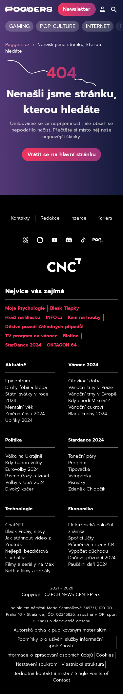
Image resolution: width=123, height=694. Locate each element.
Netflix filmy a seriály (28, 571)
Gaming (19, 26)
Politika (13, 440)
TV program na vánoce (31, 336)
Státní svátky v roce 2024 (27, 397)
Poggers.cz (20, 44)
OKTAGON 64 (62, 345)
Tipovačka (79, 469)
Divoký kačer (19, 489)
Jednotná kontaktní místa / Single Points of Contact (61, 676)
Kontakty (20, 218)
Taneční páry (82, 456)
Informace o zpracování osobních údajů (50, 655)
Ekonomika (80, 509)
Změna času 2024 (25, 414)
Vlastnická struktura (82, 664)
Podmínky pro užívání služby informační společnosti (60, 642)
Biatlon (71, 336)
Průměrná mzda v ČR (91, 544)
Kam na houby (84, 317)
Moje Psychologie (25, 308)
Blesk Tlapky (64, 308)
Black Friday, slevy (25, 531)
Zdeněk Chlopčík (87, 489)
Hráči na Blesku (22, 317)
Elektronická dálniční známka (90, 528)
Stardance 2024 (86, 440)
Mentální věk (19, 407)
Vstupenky (79, 476)
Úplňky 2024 (18, 420)
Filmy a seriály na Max (29, 564)
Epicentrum (17, 381)
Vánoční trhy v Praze (90, 387)
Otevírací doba (84, 381)
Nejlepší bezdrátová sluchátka (26, 554)
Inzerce (79, 218)
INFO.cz (54, 317)
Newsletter (77, 9)
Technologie (18, 509)
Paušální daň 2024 (88, 564)
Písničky (76, 482)
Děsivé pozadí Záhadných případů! (44, 326)
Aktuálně (15, 365)
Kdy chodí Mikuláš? (89, 400)
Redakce (50, 218)
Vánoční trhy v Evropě (92, 394)
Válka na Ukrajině (24, 456)
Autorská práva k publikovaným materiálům (60, 630)
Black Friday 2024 (87, 414)
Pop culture (57, 26)
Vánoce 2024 (83, 365)
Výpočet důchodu (88, 551)
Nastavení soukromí (37, 664)
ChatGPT (14, 525)
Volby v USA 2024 (25, 482)
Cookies (105, 655)
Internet (98, 26)
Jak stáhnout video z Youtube (28, 541)
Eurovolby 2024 (22, 469)
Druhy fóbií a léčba (26, 387)
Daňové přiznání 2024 (91, 558)
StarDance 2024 (23, 345)
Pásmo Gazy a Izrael (27, 476)
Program (77, 463)
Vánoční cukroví (85, 407)
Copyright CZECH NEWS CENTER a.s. (61, 594)
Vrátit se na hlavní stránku (61, 154)
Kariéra (104, 218)
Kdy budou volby (23, 463)
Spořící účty (81, 538)
